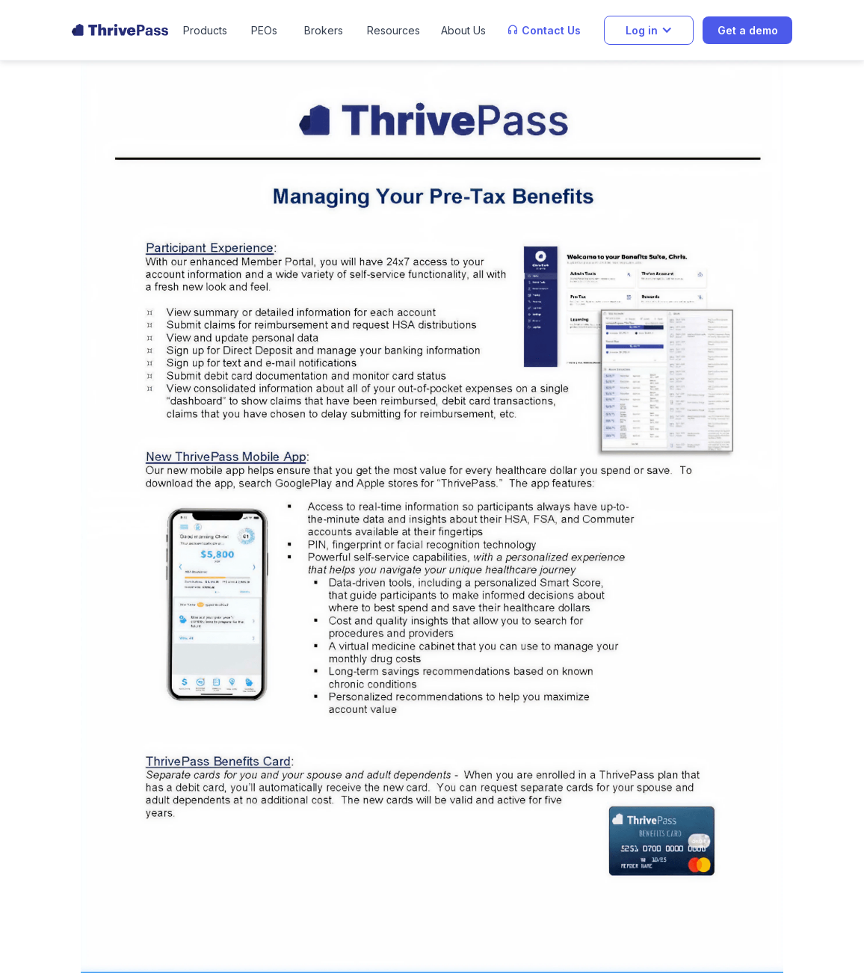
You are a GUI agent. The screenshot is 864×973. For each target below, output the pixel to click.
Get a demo (748, 30)
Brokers (323, 30)
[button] (205, 30)
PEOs (264, 30)
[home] (120, 30)
